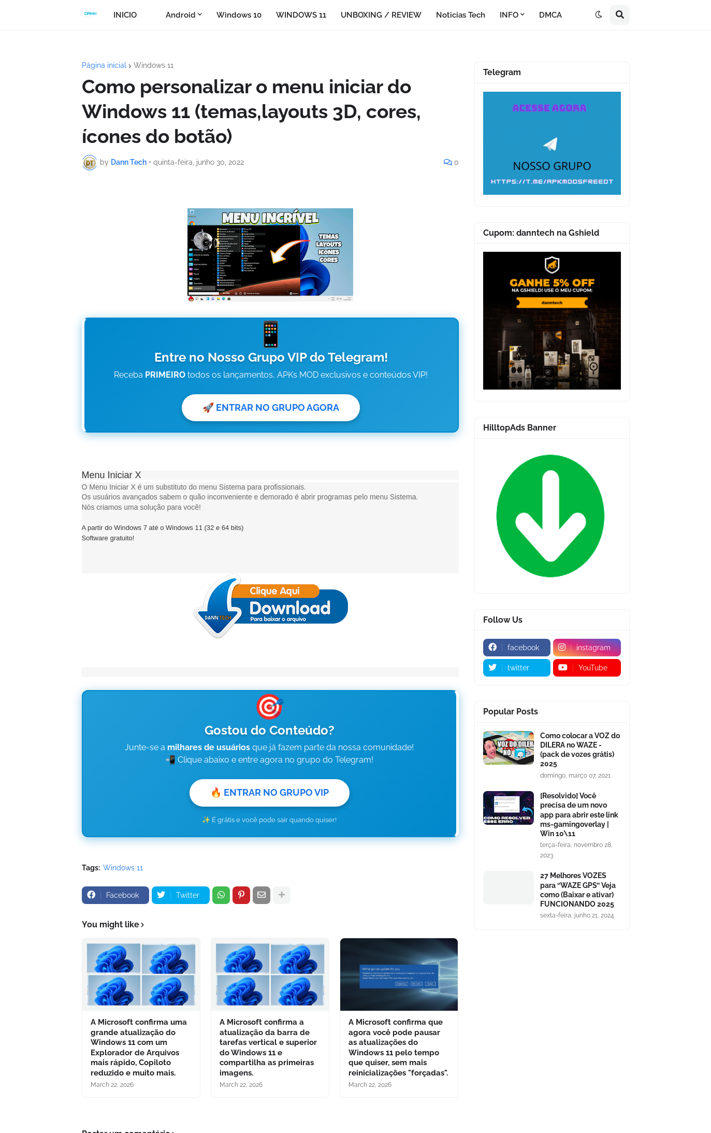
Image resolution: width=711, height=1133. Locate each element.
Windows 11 (153, 65)
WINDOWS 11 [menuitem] (301, 15)
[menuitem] (151, 15)
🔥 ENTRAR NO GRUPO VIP (269, 792)
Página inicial (104, 65)
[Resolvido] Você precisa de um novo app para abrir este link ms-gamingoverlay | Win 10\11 (579, 815)
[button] (598, 15)
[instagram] (587, 647)
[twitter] (517, 668)
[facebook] (517, 647)
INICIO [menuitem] (125, 15)
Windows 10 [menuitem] (239, 15)
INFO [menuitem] (509, 15)
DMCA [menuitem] (550, 15)
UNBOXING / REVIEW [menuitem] (381, 15)
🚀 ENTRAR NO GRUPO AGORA (270, 407)
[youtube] (587, 668)
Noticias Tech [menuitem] (460, 15)
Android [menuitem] (181, 15)
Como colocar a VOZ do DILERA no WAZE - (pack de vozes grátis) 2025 (580, 750)
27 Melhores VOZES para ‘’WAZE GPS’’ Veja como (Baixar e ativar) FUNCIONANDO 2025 (578, 889)
